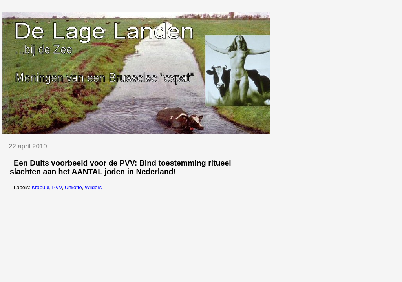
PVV (57, 187)
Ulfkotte (73, 187)
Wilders (93, 187)
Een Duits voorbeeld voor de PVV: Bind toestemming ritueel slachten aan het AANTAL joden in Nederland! (120, 167)
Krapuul (40, 187)
